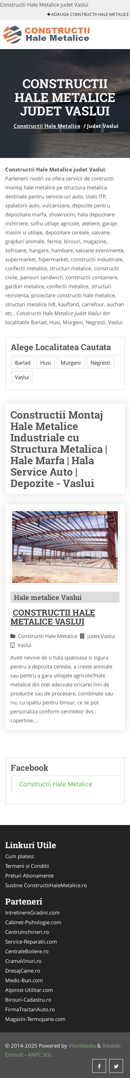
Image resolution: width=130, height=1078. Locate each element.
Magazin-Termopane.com (35, 1019)
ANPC (34, 1054)
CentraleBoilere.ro (27, 951)
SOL (47, 1054)
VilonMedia (82, 1045)
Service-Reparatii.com (31, 941)
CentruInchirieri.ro (27, 932)
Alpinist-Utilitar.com (29, 990)
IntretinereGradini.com (32, 912)
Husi (45, 362)
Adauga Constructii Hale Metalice (88, 14)
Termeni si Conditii (27, 866)
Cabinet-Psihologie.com (33, 922)
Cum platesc (19, 856)
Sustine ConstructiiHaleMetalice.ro (46, 885)
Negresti (100, 362)
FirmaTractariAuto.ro (30, 1009)
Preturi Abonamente (29, 875)
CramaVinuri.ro (23, 961)
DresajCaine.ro (22, 970)
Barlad (23, 362)
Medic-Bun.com (24, 980)
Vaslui (22, 377)
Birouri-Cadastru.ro (28, 999)
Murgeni (71, 362)
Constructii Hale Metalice (47, 125)
